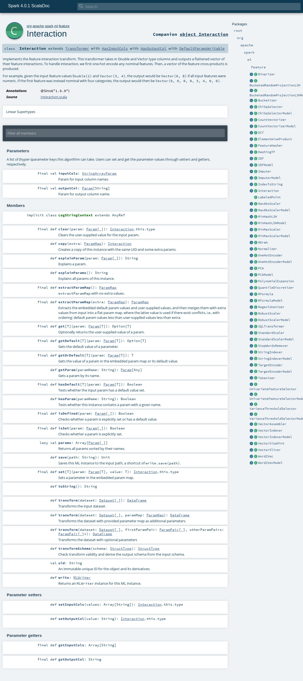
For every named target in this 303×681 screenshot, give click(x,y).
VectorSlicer (269, 450)
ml (56, 26)
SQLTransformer (271, 326)
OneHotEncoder (270, 255)
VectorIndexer (270, 430)
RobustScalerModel (274, 320)
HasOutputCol (153, 48)
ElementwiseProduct (275, 139)
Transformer (77, 48)
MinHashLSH (267, 216)
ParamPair (169, 529)
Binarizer (266, 74)
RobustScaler (269, 313)
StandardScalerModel (276, 339)
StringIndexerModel (275, 359)
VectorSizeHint (271, 443)
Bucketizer (267, 100)
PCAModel (265, 275)
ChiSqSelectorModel (275, 113)
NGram (263, 242)
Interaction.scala (54, 96)
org (29, 26)
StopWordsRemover (273, 346)
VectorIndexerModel (275, 437)
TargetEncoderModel (275, 371)
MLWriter (82, 577)
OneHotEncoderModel (275, 262)
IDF (261, 158)
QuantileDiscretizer (276, 288)
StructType (120, 548)
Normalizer (267, 249)
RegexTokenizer (271, 307)
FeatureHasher (270, 145)
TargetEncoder (270, 365)
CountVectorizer (272, 120)
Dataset (106, 500)
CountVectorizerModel (277, 126)
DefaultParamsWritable (201, 48)
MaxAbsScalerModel (274, 210)
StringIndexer (270, 352)
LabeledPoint (269, 197)
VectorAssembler (272, 424)
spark (49, 26)
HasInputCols (115, 48)
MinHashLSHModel (272, 223)
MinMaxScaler (269, 229)
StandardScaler (271, 333)
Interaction (268, 191)
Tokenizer (266, 378)
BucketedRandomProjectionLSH (274, 85)
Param (87, 188)
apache (38, 26)
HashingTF (266, 152)
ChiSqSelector (270, 107)
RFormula (265, 294)
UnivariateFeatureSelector (273, 389)
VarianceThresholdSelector (273, 409)
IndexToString (270, 184)
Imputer (264, 171)
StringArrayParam (99, 173)
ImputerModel (269, 178)
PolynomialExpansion (276, 281)
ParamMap (92, 243)
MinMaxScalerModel (274, 236)
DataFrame (137, 500)
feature (64, 26)
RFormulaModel (270, 300)
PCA (261, 268)
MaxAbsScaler (269, 204)
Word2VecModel (270, 463)
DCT (261, 133)
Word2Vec (265, 456)
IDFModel (265, 165)
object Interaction (204, 34)
